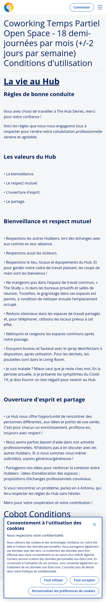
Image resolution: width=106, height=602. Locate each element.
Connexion (82, 7)
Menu (98, 7)
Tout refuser (53, 580)
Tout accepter (84, 580)
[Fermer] (94, 524)
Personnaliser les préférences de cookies (63, 591)
